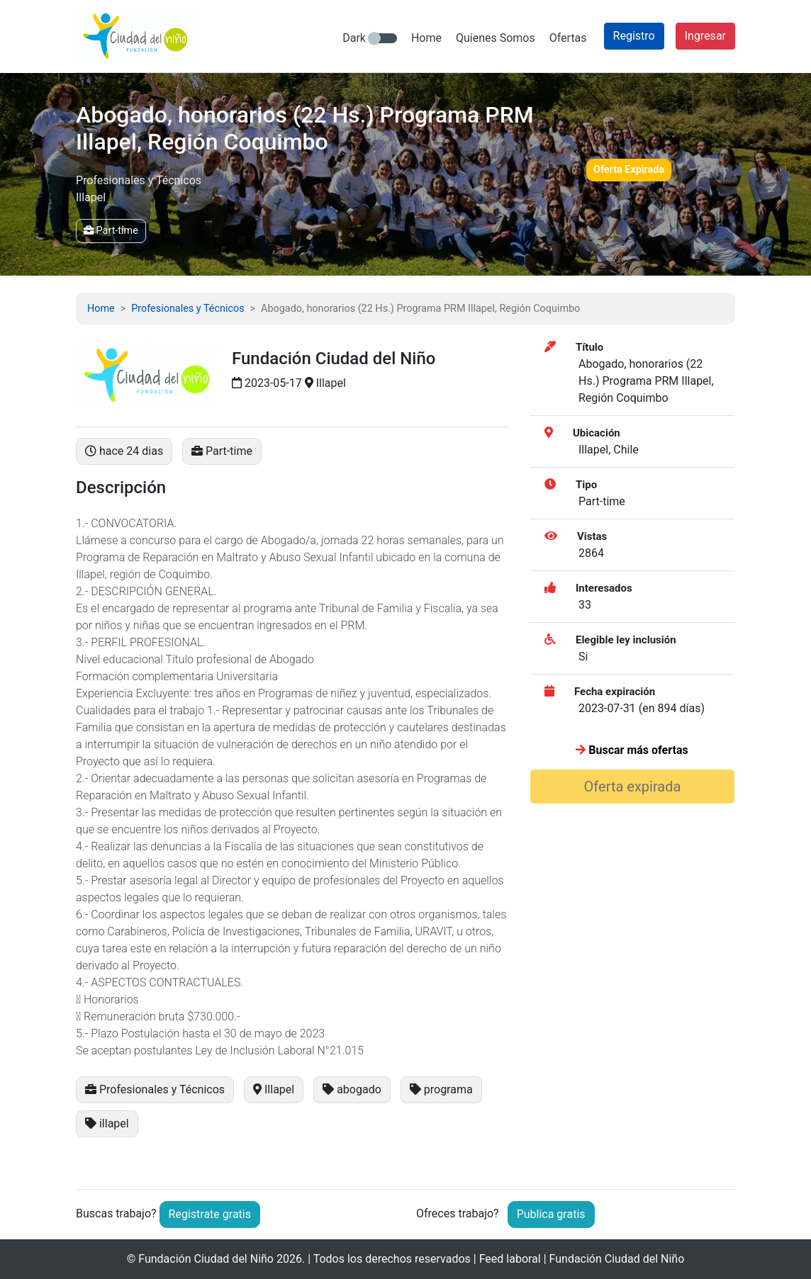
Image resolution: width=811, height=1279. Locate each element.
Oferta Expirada (628, 170)
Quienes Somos (495, 38)
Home (426, 38)
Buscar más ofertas (632, 750)
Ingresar (705, 36)
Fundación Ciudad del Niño (206, 1259)
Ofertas (568, 38)
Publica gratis (551, 1214)
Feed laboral (510, 1259)
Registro (634, 36)
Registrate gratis (210, 1214)
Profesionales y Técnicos (187, 309)
